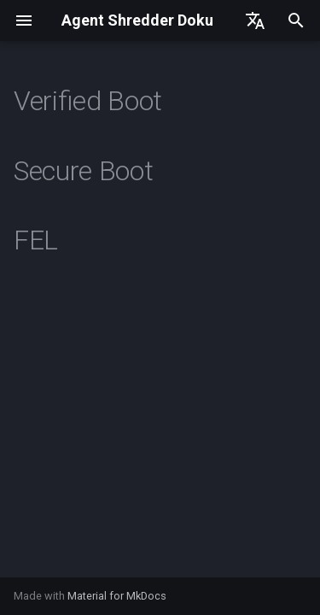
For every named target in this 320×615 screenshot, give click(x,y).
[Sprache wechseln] (255, 20)
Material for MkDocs (116, 595)
